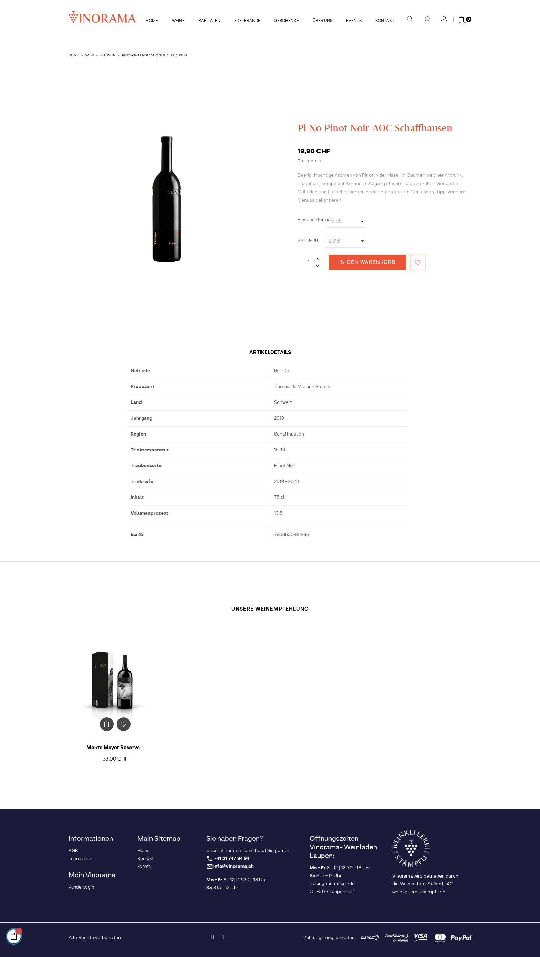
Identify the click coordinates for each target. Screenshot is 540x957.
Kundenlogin (81, 887)
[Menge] (310, 262)
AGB (73, 851)
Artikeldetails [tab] (270, 352)
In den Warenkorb (367, 262)
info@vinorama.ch (233, 866)
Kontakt (145, 859)
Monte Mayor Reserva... (115, 748)
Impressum (80, 859)
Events (144, 866)
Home (143, 851)
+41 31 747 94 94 (231, 858)
